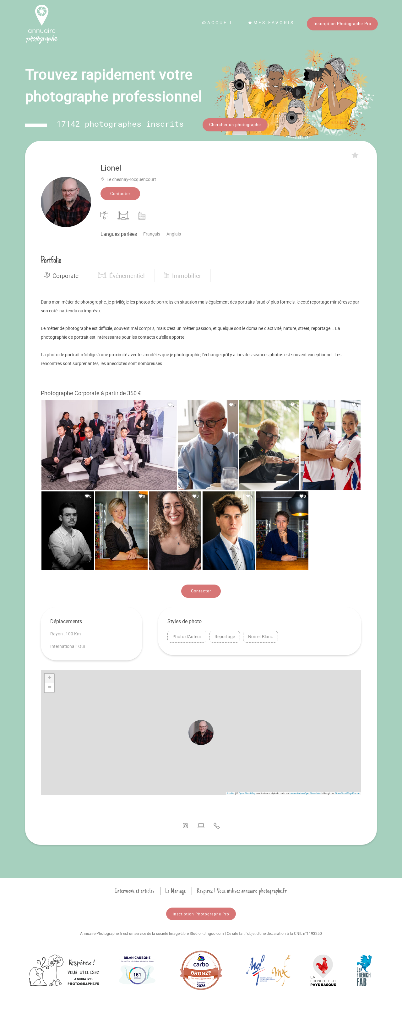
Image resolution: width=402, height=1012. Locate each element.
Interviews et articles (135, 890)
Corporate (61, 275)
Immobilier (182, 275)
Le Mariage (175, 890)
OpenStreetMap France (347, 792)
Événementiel (121, 275)
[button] (201, 731)
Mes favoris (271, 22)
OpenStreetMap (247, 792)
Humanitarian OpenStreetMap (305, 792)
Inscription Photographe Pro (342, 23)
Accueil (218, 22)
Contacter (120, 192)
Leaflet (231, 792)
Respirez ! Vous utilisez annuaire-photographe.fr (242, 890)
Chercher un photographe (235, 124)
